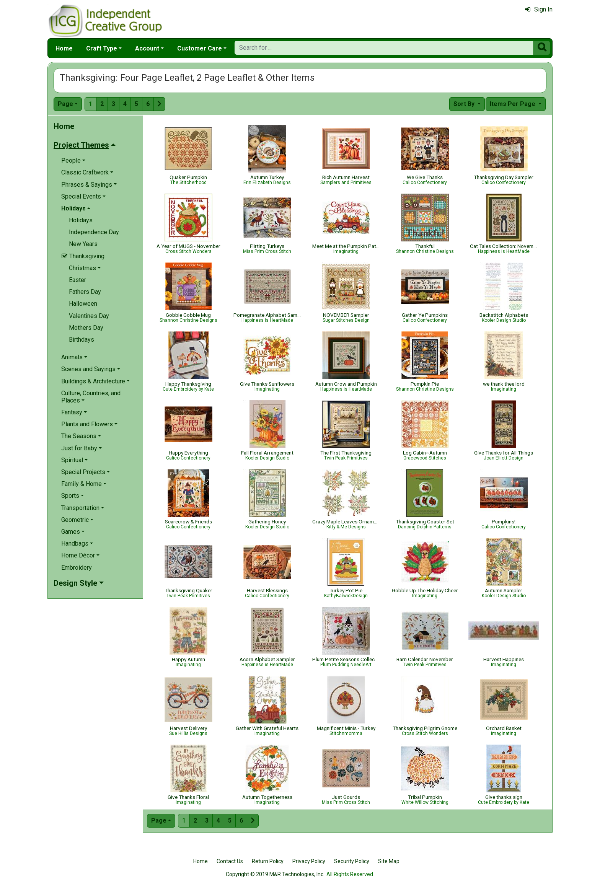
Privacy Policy (308, 861)
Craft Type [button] (101, 48)
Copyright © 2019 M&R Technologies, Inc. (275, 874)
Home (64, 48)
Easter (77, 280)
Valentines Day (89, 315)
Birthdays (81, 339)
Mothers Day (86, 327)
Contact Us (230, 861)
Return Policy (268, 861)
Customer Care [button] (199, 48)
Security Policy (351, 861)
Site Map (388, 861)
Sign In (539, 9)
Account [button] (147, 48)
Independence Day (94, 232)
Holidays (81, 220)
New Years (83, 244)
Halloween (83, 303)
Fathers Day (85, 291)
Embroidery (76, 567)
